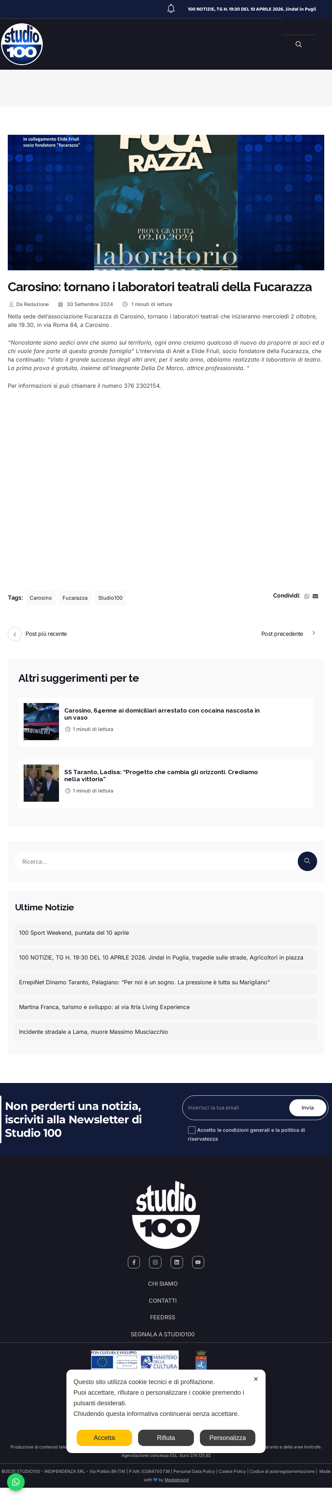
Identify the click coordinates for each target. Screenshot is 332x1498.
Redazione (28, 304)
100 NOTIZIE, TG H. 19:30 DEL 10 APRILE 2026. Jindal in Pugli (252, 9)
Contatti (163, 1303)
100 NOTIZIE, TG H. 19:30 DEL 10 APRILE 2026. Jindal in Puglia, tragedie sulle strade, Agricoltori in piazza (161, 955)
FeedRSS (162, 1323)
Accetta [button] (104, 1437)
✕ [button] (256, 1379)
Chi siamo (163, 1283)
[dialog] (166, 1411)
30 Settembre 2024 (85, 304)
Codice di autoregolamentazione (282, 1481)
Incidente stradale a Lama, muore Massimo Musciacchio (93, 1029)
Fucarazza (77, 597)
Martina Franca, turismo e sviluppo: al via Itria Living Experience (104, 1004)
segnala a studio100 (163, 1343)
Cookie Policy (232, 1481)
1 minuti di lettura (146, 304)
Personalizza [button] (227, 1437)
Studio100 (115, 597)
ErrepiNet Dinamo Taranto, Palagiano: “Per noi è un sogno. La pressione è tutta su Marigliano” (144, 980)
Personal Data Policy (194, 1481)
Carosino (42, 597)
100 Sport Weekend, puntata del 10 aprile (74, 930)
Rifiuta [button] (166, 1437)
